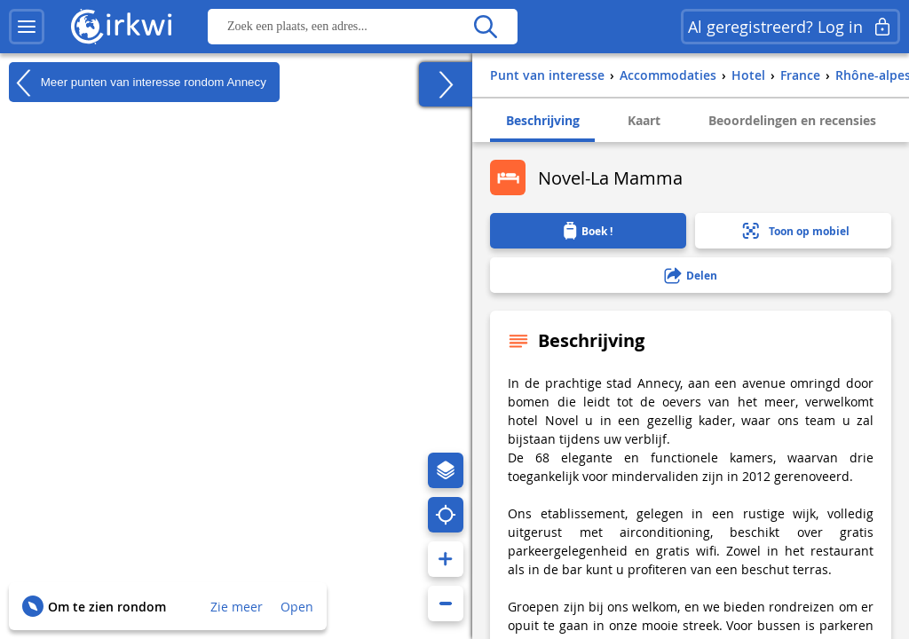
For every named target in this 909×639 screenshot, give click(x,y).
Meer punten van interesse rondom (137, 82)
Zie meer (236, 606)
